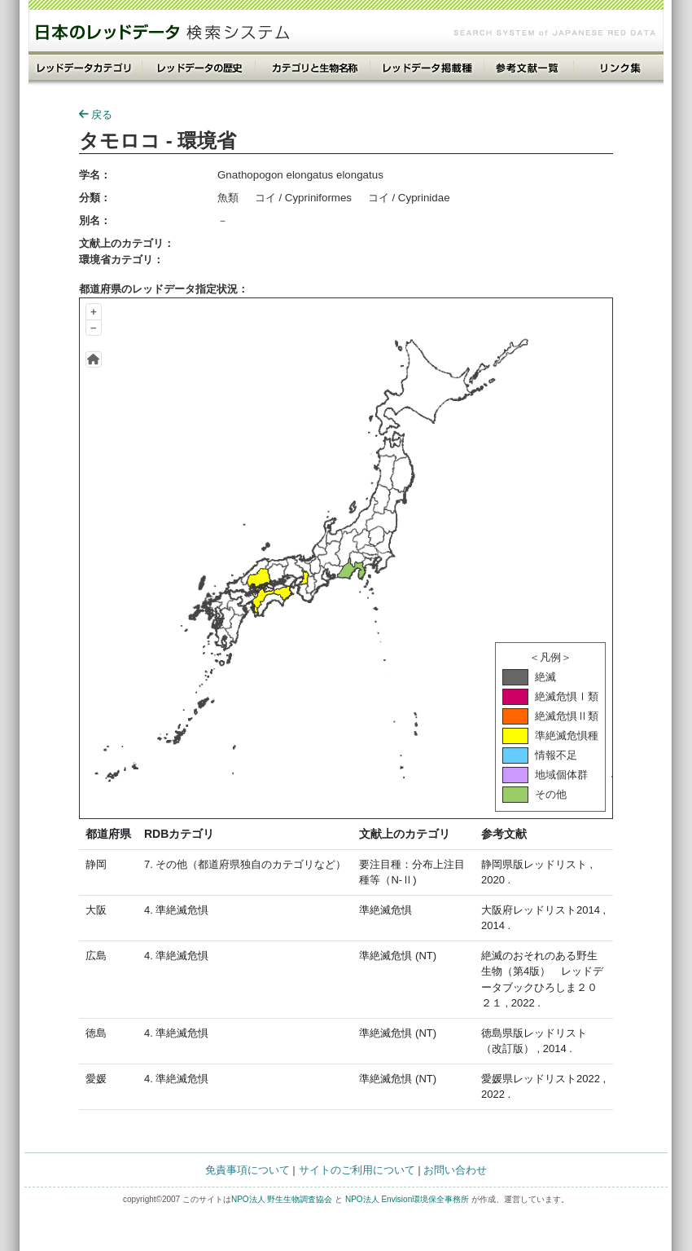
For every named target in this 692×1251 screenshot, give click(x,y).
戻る (95, 114)
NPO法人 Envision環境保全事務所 (407, 1199)
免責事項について (247, 1170)
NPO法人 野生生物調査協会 (281, 1199)
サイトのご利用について (357, 1170)
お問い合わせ (455, 1170)
